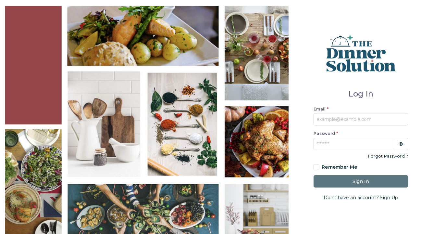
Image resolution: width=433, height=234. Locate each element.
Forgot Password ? (388, 156)
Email (321, 109)
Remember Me (339, 167)
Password (326, 133)
